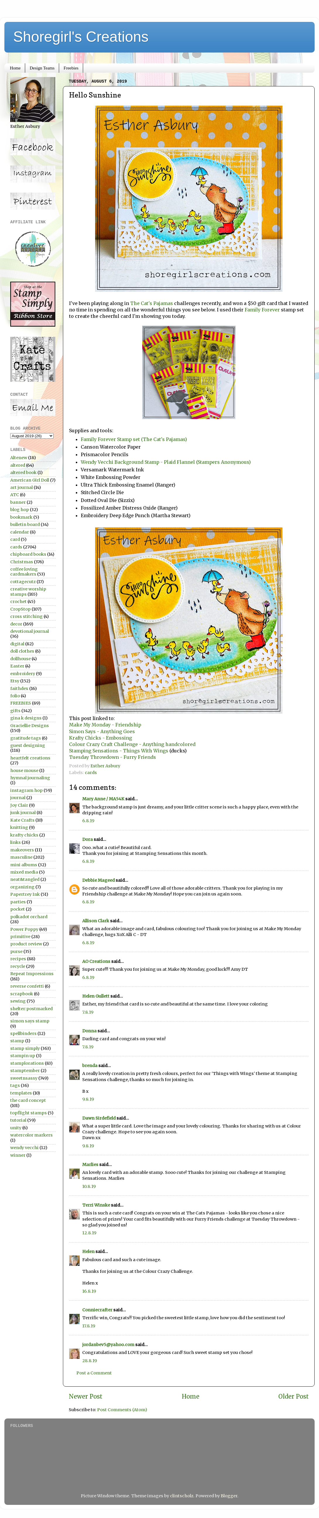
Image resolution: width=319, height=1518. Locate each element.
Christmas (21, 561)
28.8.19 (89, 1360)
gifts (15, 710)
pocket (17, 909)
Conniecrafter (97, 1310)
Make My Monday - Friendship (105, 725)
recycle (17, 966)
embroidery (22, 673)
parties (18, 901)
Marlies (90, 1164)
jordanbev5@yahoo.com (108, 1344)
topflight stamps (28, 1113)
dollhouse (20, 658)
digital (17, 643)
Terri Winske (96, 1205)
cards (91, 772)
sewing (18, 1001)
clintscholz (181, 1495)
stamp (17, 1040)
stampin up (22, 1055)
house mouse (24, 770)
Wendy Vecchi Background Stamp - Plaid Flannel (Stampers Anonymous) (167, 462)
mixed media (24, 872)
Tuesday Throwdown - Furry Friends (112, 757)
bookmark (21, 517)
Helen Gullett (95, 996)
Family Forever (263, 310)
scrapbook (21, 993)
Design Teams (42, 68)
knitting (19, 827)
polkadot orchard (28, 916)
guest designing (27, 745)
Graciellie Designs (29, 725)
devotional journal (29, 631)
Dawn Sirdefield (99, 1118)
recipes (18, 958)
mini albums (23, 864)
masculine (21, 857)
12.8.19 (89, 1232)
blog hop (19, 509)
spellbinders (23, 1033)
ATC (14, 494)
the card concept (28, 1100)
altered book (23, 472)
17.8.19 (88, 1326)
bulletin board (25, 524)
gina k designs (26, 718)
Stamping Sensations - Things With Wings (118, 751)
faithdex (19, 688)
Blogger (229, 1495)
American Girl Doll (29, 480)
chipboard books (28, 554)
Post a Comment (94, 1373)
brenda (89, 1065)
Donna (89, 1031)
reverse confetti (27, 986)
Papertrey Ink (25, 894)
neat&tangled (25, 879)
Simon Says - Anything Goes (102, 731)
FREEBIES (20, 703)
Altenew (18, 457)
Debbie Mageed (98, 880)
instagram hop (26, 790)
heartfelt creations (30, 758)
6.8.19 (88, 820)
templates (21, 1093)
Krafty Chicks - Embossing (100, 738)
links (15, 842)
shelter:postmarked (31, 1008)
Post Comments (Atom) (122, 1409)
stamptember (25, 1070)
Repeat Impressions (32, 973)
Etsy (14, 681)
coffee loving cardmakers (24, 572)
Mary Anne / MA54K (103, 798)
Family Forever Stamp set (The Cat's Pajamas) (134, 439)
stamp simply (25, 1048)
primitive (20, 936)
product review (26, 944)
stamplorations (27, 1063)
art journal (21, 487)
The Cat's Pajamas (151, 303)
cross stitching (26, 616)
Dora (87, 839)
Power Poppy (24, 929)
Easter (17, 666)
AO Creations (96, 961)
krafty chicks (24, 835)
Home (15, 68)
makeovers (22, 850)
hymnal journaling (30, 777)
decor (16, 624)
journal (17, 797)
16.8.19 (89, 1291)
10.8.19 (89, 1186)
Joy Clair (19, 805)
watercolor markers (31, 1135)
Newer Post (85, 1396)
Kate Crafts (22, 820)
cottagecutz (23, 581)
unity (15, 1127)
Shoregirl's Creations (81, 37)
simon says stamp (29, 1021)
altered (17, 465)
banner (18, 502)
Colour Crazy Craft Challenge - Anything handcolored (132, 744)
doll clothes (22, 651)
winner (17, 1155)
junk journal (23, 812)
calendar (19, 532)
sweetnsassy (23, 1078)
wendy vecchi (24, 1147)
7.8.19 (87, 1012)
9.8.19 (88, 1099)
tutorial (18, 1120)
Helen (88, 1251)
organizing (22, 887)
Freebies (71, 68)
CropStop (20, 609)
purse (16, 951)
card (15, 539)
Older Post (293, 1396)
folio (15, 695)
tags (15, 1085)
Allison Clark (95, 920)
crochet (18, 601)
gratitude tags (25, 738)
